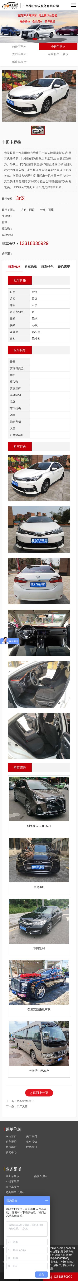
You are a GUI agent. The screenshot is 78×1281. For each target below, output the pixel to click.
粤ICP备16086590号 (57, 1258)
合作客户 (11, 1147)
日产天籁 (22, 1106)
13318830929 (60, 1276)
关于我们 (31, 1136)
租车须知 (31, 1141)
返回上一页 (40, 1092)
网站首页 (11, 1136)
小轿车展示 (58, 46)
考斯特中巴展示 (58, 54)
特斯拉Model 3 (25, 1101)
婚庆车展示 (19, 61)
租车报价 (11, 1141)
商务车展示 (19, 46)
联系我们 (31, 1147)
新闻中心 (11, 1152)
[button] (34, 39)
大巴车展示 (19, 54)
